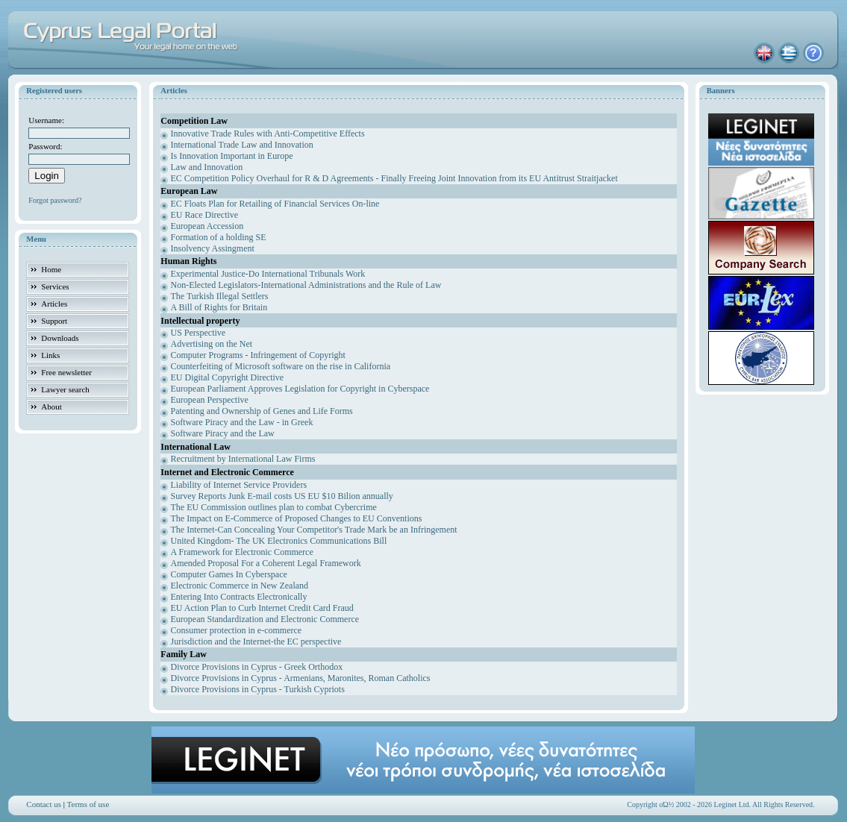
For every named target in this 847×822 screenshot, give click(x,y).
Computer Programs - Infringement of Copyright (258, 355)
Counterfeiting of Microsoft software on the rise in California (281, 366)
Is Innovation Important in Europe (232, 156)
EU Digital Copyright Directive (227, 377)
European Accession (207, 226)
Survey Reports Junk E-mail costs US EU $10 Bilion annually (282, 496)
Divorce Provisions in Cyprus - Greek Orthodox (257, 667)
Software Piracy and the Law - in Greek (242, 422)
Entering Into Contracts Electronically (239, 597)
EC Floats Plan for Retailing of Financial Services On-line (275, 203)
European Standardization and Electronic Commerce (265, 619)
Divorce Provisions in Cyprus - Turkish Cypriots (258, 689)
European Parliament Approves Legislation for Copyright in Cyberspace (300, 388)
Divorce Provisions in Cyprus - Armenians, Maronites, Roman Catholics (301, 678)
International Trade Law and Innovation (242, 144)
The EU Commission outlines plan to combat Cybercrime (274, 507)
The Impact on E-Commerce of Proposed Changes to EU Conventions (296, 518)
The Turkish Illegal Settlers (220, 296)
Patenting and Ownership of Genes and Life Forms (262, 411)
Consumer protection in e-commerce (236, 630)
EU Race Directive (205, 215)
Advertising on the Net (212, 344)
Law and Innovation (207, 167)
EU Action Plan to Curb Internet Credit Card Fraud (262, 608)
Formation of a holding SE (218, 237)
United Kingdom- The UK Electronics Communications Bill (279, 541)
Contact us (43, 804)
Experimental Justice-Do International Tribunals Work (268, 274)
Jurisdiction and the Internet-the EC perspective (256, 641)
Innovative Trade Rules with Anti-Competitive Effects (268, 133)
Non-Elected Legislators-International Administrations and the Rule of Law (306, 285)
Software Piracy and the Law (223, 433)
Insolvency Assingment (212, 248)
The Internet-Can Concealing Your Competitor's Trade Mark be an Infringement (314, 529)
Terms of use (88, 804)
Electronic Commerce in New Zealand (240, 585)
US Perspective (198, 332)
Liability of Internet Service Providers (239, 485)
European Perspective (210, 400)
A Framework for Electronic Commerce (242, 552)
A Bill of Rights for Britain (219, 307)
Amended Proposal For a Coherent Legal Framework (266, 563)
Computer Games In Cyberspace (229, 574)
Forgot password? (54, 200)
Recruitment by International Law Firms (243, 459)
